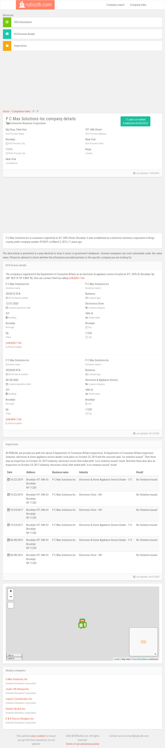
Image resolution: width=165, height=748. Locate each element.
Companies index (21, 111)
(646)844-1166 (76, 278)
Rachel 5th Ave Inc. (16, 708)
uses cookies (38, 736)
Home (6, 111)
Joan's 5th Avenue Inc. (17, 689)
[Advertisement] (82, 80)
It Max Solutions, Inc (17, 679)
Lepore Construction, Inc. (19, 699)
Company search (115, 5)
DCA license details (24, 34)
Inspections (20, 45)
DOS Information (23, 22)
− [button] (11, 597)
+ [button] (11, 591)
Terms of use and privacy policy (82, 744)
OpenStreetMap (140, 659)
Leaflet (117, 659)
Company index (138, 5)
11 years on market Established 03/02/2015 (135, 121)
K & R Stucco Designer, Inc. (20, 718)
